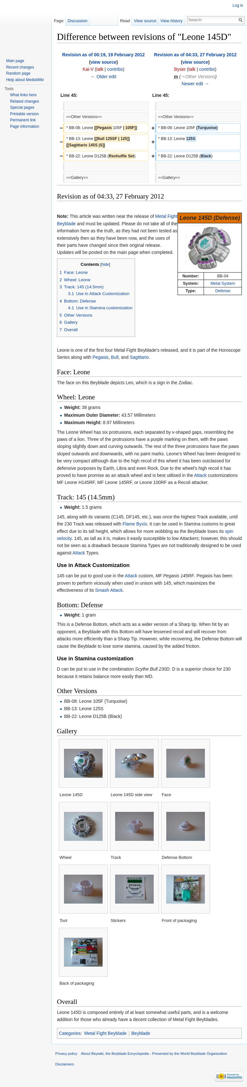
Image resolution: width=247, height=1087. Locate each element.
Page (58, 20)
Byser (180, 69)
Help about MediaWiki (25, 80)
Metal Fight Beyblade (105, 1033)
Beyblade (141, 1033)
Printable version (24, 114)
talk (100, 69)
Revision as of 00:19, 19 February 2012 (103, 54)
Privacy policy (66, 1053)
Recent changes (20, 67)
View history (171, 20)
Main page (15, 61)
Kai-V (88, 69)
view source (103, 62)
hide (105, 264)
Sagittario (139, 357)
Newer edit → (195, 83)
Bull (114, 357)
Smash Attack (109, 590)
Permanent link (23, 120)
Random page (18, 73)
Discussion (77, 20)
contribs (115, 69)
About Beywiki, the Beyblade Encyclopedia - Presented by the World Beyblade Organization (154, 1053)
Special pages (22, 107)
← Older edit (103, 76)
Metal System (223, 283)
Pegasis (101, 357)
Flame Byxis (135, 523)
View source (145, 20)
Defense (222, 291)
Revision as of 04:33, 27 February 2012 (195, 54)
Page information (24, 126)
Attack (200, 475)
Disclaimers (64, 1064)
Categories (70, 1033)
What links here (23, 95)
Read (125, 20)
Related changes (24, 101)
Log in (238, 5)
